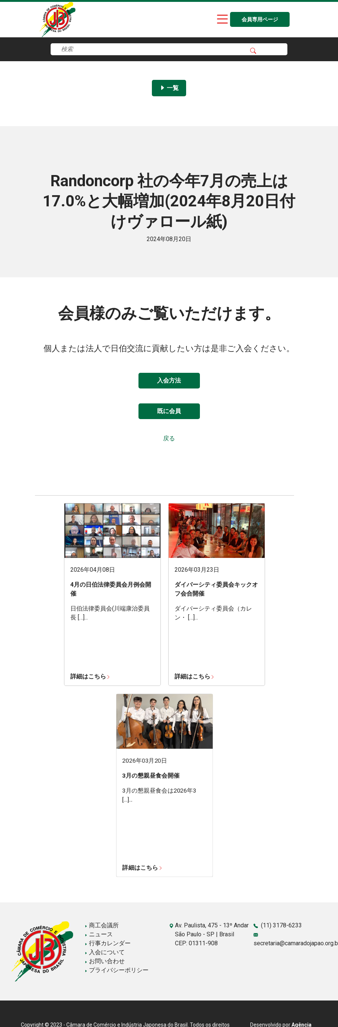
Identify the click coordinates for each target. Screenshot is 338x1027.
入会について (104, 952)
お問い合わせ (104, 961)
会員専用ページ (260, 19)
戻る (169, 438)
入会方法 (169, 380)
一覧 (169, 87)
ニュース (98, 934)
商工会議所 (101, 925)
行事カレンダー (107, 943)
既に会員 (169, 411)
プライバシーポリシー (116, 970)
